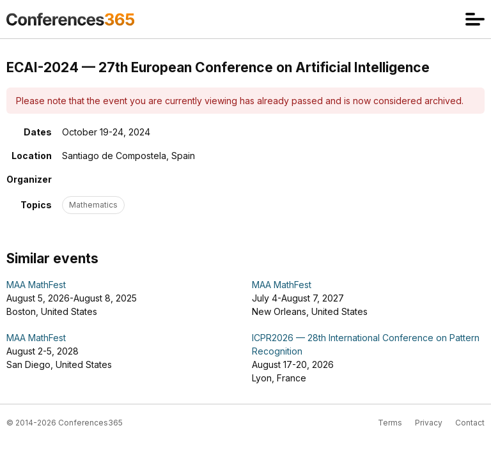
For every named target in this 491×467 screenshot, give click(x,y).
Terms (390, 422)
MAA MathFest (36, 284)
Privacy (428, 422)
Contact (470, 422)
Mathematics (93, 205)
